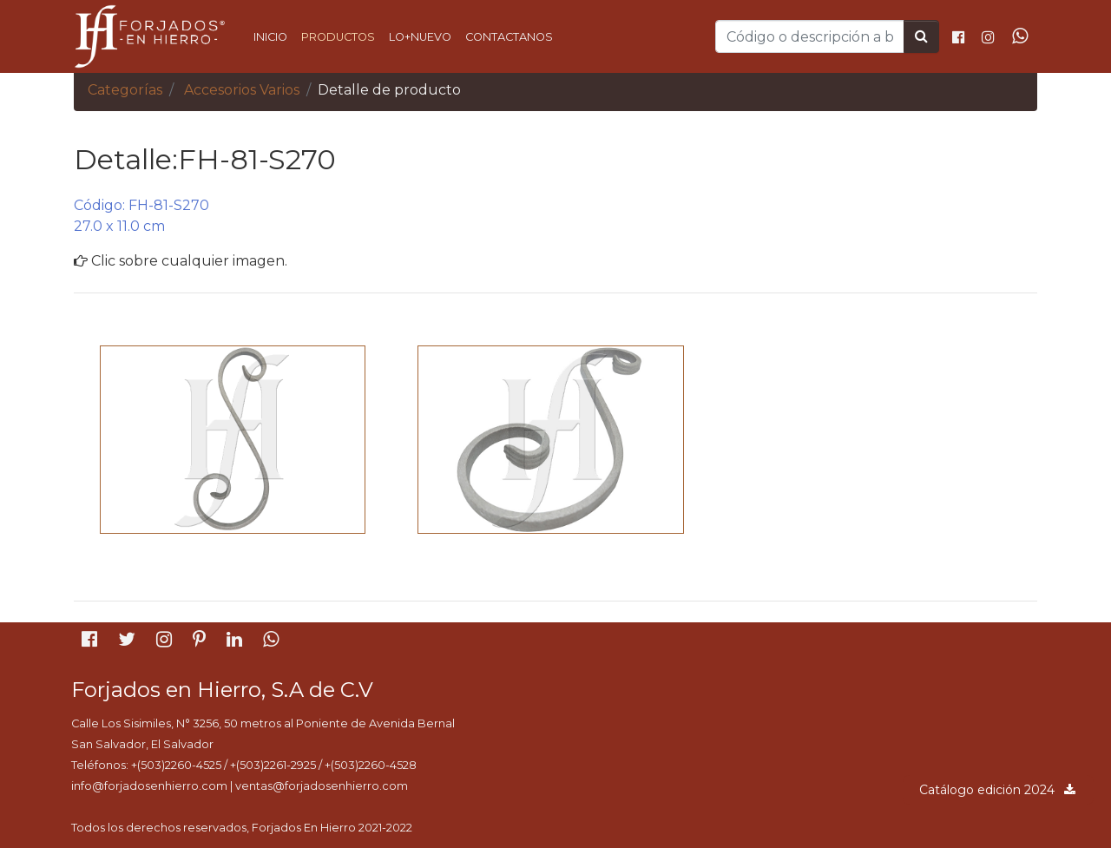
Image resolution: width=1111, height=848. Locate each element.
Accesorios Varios (241, 90)
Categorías (125, 90)
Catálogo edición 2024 (998, 790)
